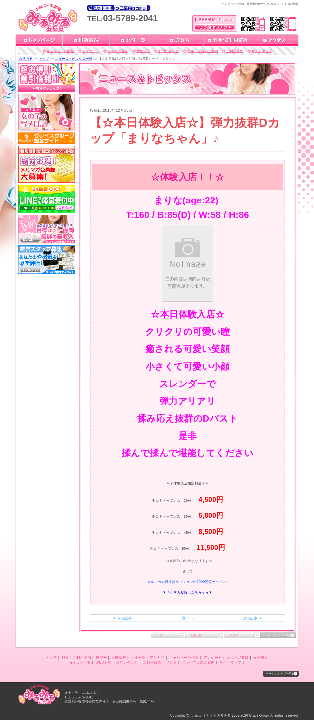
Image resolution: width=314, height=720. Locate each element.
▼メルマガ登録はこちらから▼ (187, 592)
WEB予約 (103, 662)
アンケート (90, 51)
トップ (44, 59)
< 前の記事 (122, 618)
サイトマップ (261, 51)
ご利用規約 (234, 51)
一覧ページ (187, 618)
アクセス (157, 658)
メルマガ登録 (117, 51)
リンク (171, 662)
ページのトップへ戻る (277, 635)
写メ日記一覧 (80, 662)
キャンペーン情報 (60, 51)
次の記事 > (252, 618)
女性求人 (143, 51)
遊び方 (101, 658)
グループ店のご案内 (202, 51)
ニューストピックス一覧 (73, 59)
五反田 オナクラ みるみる (211, 715)
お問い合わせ (168, 51)
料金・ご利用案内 (76, 658)
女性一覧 (196, 635)
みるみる (25, 59)
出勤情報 (232, 635)
